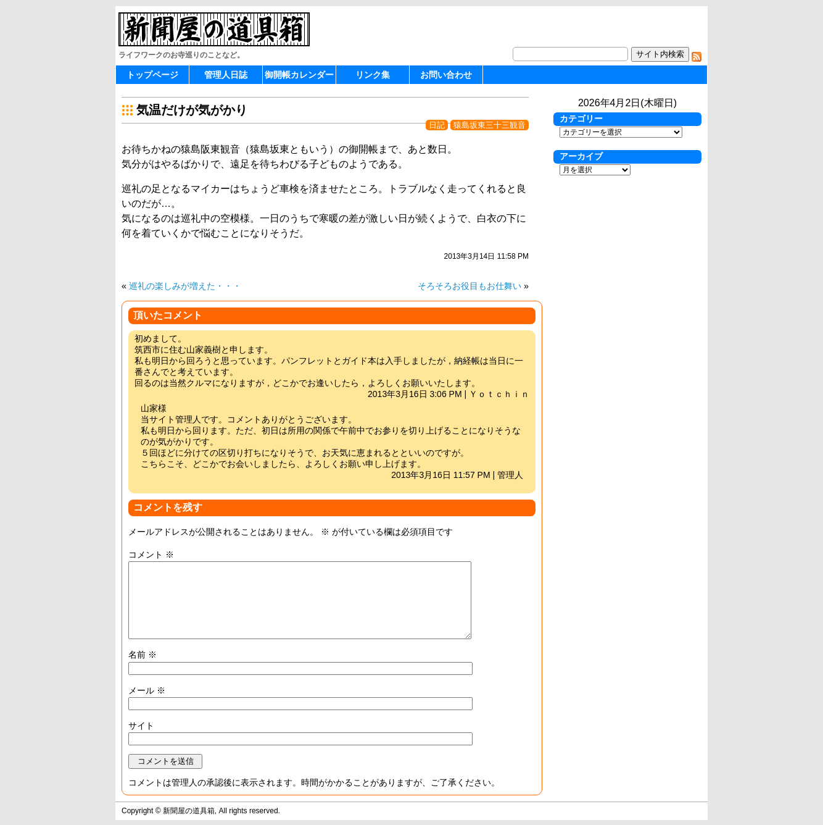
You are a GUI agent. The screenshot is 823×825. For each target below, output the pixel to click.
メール (146, 690)
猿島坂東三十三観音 (489, 125)
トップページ (152, 75)
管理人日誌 (225, 75)
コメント (151, 554)
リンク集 (372, 75)
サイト (141, 726)
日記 (437, 125)
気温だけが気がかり (191, 110)
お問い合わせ (446, 75)
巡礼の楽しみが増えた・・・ (185, 286)
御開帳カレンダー (299, 75)
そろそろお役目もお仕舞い (469, 286)
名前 (142, 655)
